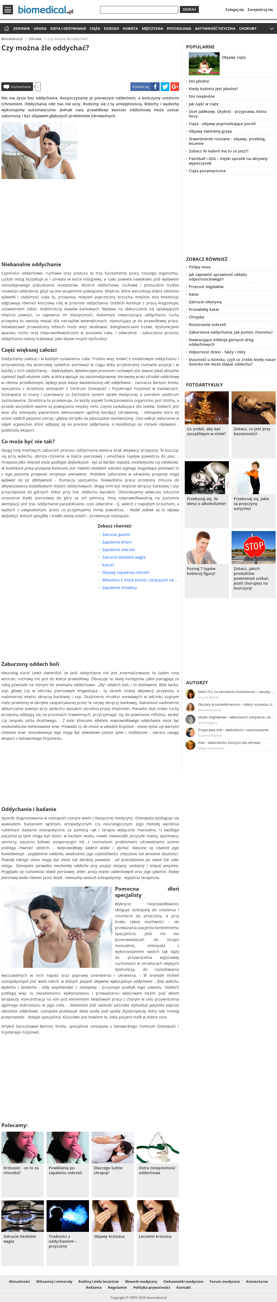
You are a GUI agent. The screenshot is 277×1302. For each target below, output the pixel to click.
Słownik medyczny (141, 1281)
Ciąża (95, 28)
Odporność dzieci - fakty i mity (217, 351)
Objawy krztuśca (109, 1236)
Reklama (94, 1287)
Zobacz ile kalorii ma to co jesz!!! (219, 151)
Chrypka (196, 317)
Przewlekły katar (204, 309)
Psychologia (179, 28)
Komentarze (21, 86)
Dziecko (111, 28)
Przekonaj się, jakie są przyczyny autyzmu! (251, 503)
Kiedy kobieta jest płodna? (213, 88)
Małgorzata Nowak (211, 748)
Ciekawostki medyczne (183, 1281)
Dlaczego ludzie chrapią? (108, 1170)
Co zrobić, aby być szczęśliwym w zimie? (206, 431)
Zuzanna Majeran (210, 735)
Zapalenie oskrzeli (118, 549)
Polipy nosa (199, 266)
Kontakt (183, 1287)
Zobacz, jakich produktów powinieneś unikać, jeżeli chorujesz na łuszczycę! (251, 578)
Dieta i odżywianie (68, 28)
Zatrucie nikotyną (205, 301)
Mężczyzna (152, 28)
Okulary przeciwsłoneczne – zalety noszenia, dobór (236, 704)
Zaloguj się (234, 9)
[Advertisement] (90, 66)
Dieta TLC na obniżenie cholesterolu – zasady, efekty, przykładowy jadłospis (236, 691)
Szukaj (189, 9)
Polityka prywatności (151, 1287)
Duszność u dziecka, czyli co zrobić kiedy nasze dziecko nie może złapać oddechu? (232, 362)
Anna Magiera (207, 723)
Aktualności (19, 1281)
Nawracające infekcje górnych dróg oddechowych (221, 342)
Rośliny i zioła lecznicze (98, 1281)
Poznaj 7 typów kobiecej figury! (201, 571)
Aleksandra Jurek (209, 710)
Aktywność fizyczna (215, 28)
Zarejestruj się (260, 9)
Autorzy (197, 682)
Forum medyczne (225, 1281)
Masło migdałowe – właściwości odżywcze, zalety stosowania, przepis (236, 717)
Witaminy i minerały (54, 1281)
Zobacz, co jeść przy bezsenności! (252, 431)
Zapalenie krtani (117, 542)
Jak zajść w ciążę (204, 103)
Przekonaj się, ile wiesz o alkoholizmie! (206, 501)
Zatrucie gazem (116, 534)
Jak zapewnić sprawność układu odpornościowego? (218, 277)
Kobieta (130, 28)
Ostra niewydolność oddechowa (157, 1170)
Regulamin (117, 1287)
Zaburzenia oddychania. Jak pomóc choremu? (231, 332)
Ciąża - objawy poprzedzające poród (222, 123)
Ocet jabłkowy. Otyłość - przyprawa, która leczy (227, 114)
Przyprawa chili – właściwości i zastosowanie (233, 729)
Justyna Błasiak (208, 697)
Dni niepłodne (202, 96)
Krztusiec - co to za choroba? (21, 1170)
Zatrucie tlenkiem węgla (124, 557)
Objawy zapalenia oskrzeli (125, 572)
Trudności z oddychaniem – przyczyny (63, 1241)
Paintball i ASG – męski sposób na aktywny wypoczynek (228, 161)
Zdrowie (21, 28)
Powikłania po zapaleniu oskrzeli (65, 1170)
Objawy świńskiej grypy (210, 131)
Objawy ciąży (234, 57)
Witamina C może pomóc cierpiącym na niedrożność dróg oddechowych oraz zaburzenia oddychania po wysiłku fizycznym (140, 579)
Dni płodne (199, 81)
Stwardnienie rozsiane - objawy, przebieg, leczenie (227, 141)
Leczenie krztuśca (155, 1236)
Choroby (247, 28)
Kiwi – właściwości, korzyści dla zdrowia (229, 742)
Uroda (40, 28)
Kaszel (108, 564)
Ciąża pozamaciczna (207, 170)
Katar (194, 294)
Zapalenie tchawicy (119, 587)
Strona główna (5, 29)
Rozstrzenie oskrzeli (207, 324)
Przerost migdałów (206, 286)
